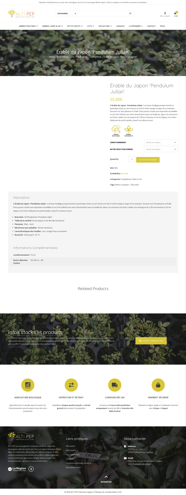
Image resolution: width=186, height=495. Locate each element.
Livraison (69, 458)
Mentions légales (86, 491)
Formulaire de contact (142, 463)
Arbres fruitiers (27, 26)
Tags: (112, 184)
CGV (120, 491)
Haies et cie (81, 56)
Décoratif (135, 184)
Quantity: (114, 159)
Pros (162, 26)
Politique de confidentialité (105, 491)
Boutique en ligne (65, 56)
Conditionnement (118, 142)
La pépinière (135, 26)
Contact (151, 26)
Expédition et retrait (71, 396)
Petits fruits (73, 26)
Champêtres (95, 56)
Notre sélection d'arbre (121, 149)
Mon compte (165, 16)
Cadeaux (120, 26)
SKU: (112, 167)
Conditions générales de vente (78, 462)
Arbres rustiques (122, 184)
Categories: (115, 178)
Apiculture (104, 26)
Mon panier (70, 445)
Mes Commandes (73, 454)
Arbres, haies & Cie (51, 26)
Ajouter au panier (148, 159)
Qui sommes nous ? (74, 466)
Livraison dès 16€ (114, 396)
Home (52, 56)
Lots (89, 26)
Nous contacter (151, 340)
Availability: (115, 173)
